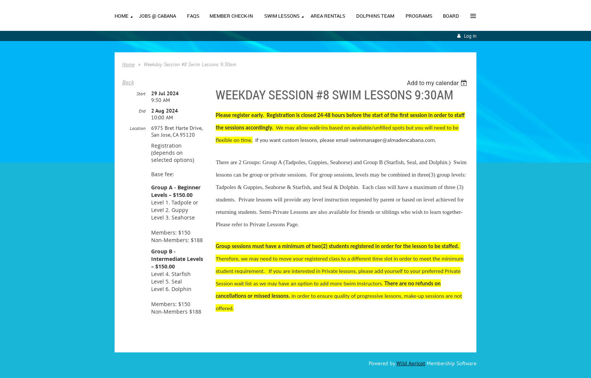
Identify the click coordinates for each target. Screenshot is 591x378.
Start (140, 93)
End (142, 111)
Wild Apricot (411, 363)
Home (128, 64)
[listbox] (438, 83)
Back (128, 82)
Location (137, 128)
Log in (470, 36)
